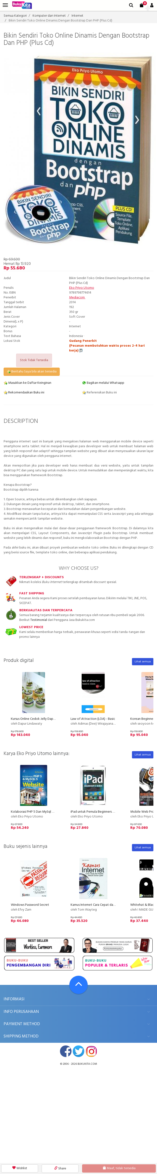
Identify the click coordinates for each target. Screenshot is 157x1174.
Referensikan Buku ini (99, 392)
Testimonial (38, 620)
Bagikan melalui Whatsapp (103, 383)
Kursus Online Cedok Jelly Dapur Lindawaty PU (43, 719)
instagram (91, 1051)
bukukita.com (87, 1064)
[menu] (5, 5)
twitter (78, 1051)
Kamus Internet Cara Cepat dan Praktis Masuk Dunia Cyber (112, 905)
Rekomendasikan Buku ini (24, 392)
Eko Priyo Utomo (81, 288)
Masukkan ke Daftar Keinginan (27, 383)
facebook (66, 1051)
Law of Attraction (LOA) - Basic (93, 719)
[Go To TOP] (78, 985)
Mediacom (77, 297)
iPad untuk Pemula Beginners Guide (96, 812)
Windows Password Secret (30, 905)
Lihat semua (143, 661)
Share (60, 1168)
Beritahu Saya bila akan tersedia (32, 371)
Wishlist (19, 1168)
